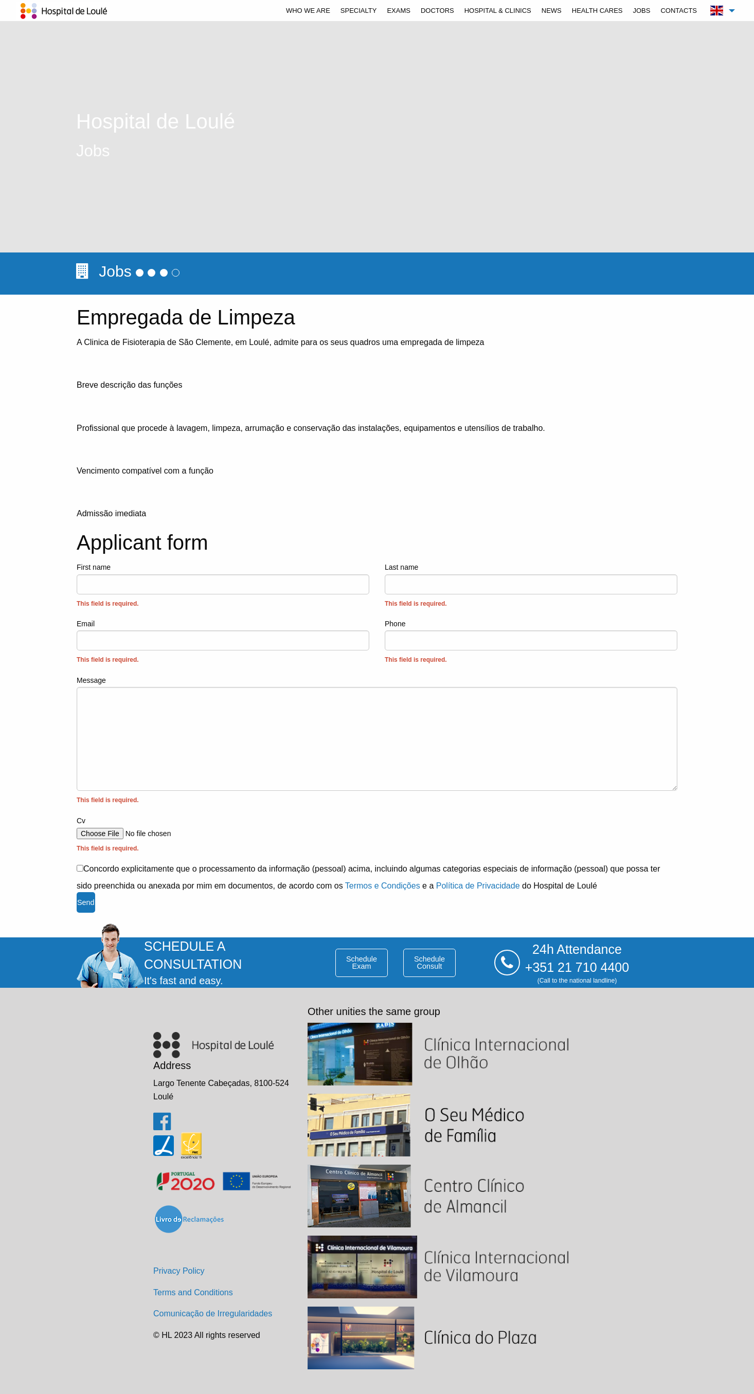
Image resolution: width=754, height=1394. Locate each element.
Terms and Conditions (193, 1292)
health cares (597, 10)
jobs (641, 10)
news (552, 10)
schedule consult (429, 962)
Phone (531, 643)
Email (223, 643)
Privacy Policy (179, 1270)
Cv (377, 836)
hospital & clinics (497, 10)
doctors (437, 10)
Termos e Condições (382, 885)
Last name (531, 586)
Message (377, 741)
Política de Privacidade (478, 885)
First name (223, 586)
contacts (678, 10)
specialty (358, 10)
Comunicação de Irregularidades (212, 1313)
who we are (308, 10)
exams (398, 10)
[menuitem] (308, 11)
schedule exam (361, 962)
